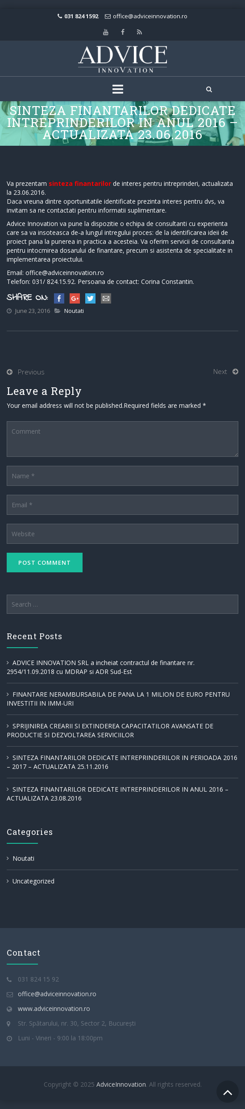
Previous (31, 371)
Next (220, 371)
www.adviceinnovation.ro (54, 1008)
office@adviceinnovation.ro (150, 16)
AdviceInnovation (121, 1084)
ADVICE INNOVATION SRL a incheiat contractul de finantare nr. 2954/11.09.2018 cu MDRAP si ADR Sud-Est (101, 667)
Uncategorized (33, 881)
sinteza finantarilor (80, 183)
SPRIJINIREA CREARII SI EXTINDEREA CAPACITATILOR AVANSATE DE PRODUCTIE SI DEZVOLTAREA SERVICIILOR (110, 730)
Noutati (74, 311)
